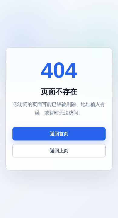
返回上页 (59, 150)
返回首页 (59, 133)
